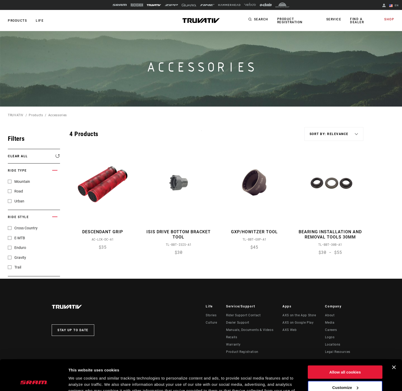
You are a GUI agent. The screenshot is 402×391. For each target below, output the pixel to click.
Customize (345, 356)
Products (17, 20)
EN (394, 6)
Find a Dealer (357, 20)
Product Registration (290, 20)
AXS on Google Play (298, 322)
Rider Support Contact (243, 315)
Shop (389, 19)
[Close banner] (394, 337)
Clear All (18, 156)
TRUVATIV (15, 115)
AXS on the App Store (299, 315)
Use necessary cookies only (345, 372)
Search (261, 19)
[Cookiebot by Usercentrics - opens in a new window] (34, 381)
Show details (80, 380)
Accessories (57, 115)
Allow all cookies (345, 341)
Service (333, 19)
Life (40, 20)
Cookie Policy (127, 366)
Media (329, 322)
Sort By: (201, 133)
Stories (211, 315)
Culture (211, 322)
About (329, 315)
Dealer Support (237, 322)
